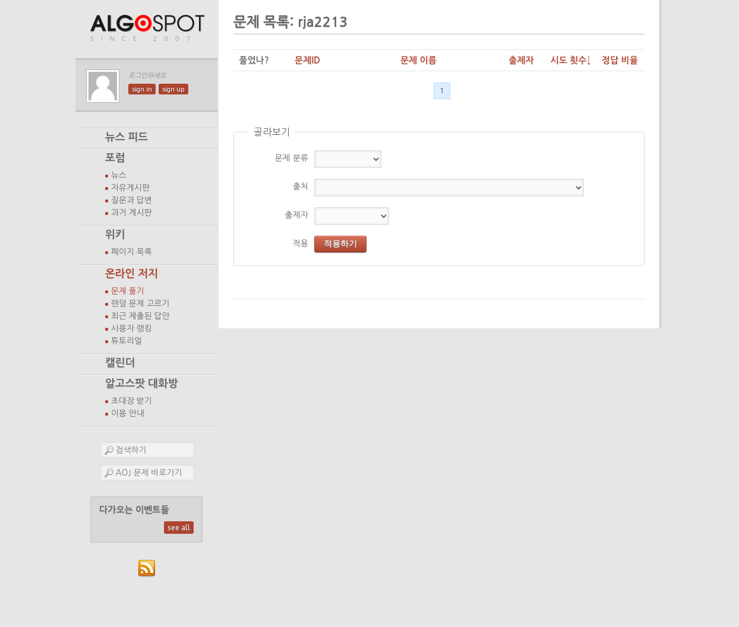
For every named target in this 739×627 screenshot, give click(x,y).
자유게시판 (130, 187)
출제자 (521, 60)
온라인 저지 (131, 273)
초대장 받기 (131, 401)
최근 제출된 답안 (140, 316)
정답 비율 (620, 60)
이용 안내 (127, 413)
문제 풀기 (127, 291)
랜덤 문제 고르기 (140, 303)
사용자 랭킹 (131, 328)
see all (179, 527)
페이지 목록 (131, 252)
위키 (115, 234)
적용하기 (340, 243)
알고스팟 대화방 (141, 383)
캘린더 (120, 362)
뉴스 (119, 175)
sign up (173, 89)
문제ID (307, 60)
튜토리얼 (126, 341)
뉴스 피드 (126, 137)
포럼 (115, 158)
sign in (142, 89)
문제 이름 (418, 60)
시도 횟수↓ (570, 60)
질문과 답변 (131, 200)
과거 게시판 (131, 212)
